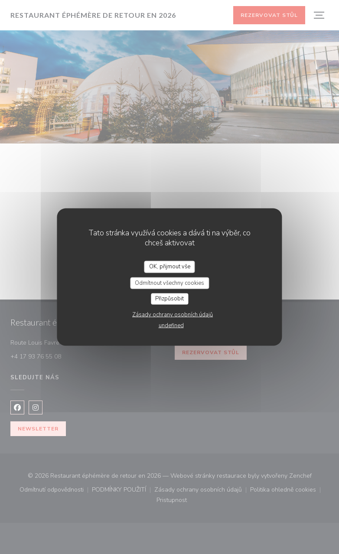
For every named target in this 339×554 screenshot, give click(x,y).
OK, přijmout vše (169, 266)
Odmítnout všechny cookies (169, 283)
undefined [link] (171, 325)
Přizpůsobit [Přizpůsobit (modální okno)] (169, 299)
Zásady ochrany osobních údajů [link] (172, 314)
